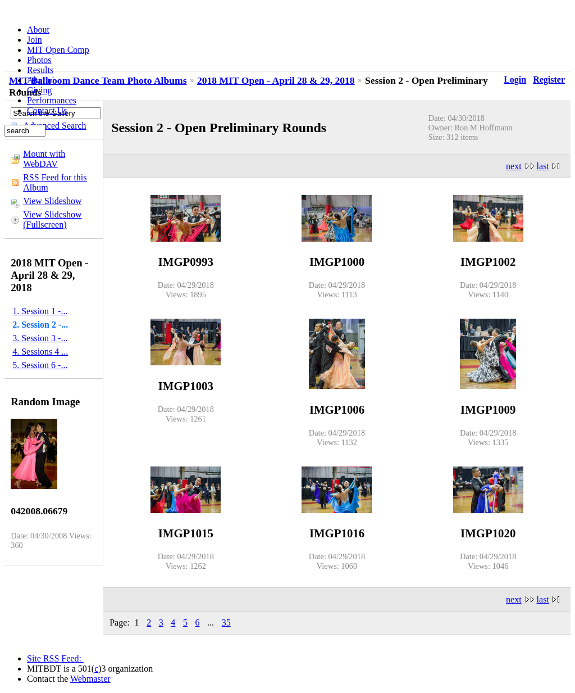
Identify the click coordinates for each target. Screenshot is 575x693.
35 (226, 622)
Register (549, 79)
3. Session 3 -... (39, 338)
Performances (51, 100)
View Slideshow (52, 201)
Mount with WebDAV (44, 159)
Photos (39, 60)
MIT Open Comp (58, 50)
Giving (39, 90)
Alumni (40, 80)
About (38, 29)
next (514, 166)
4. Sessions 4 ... (40, 351)
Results (40, 70)
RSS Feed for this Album (54, 182)
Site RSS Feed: (55, 658)
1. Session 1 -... (39, 311)
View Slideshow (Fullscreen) (52, 219)
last (543, 166)
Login (515, 79)
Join (34, 39)
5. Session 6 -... (39, 365)
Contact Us (47, 110)
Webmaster (90, 678)
